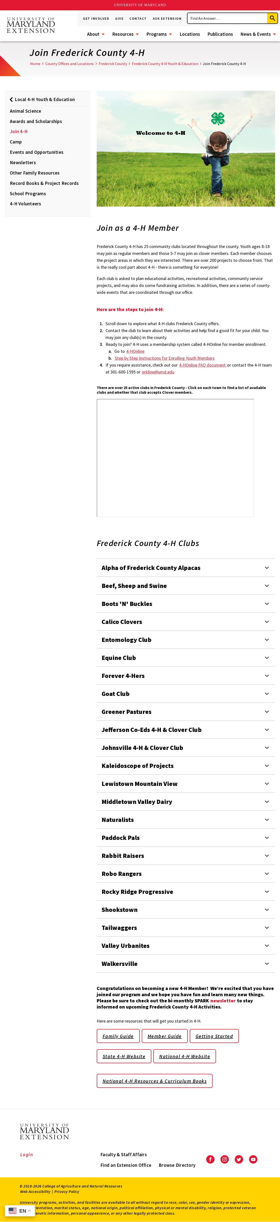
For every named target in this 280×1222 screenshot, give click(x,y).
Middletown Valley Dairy (137, 801)
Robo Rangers (122, 873)
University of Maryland (140, 5)
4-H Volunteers (25, 204)
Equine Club (119, 658)
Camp (16, 142)
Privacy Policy (66, 1191)
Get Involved (96, 18)
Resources (123, 34)
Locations (190, 34)
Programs (156, 34)
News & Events (255, 34)
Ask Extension (167, 18)
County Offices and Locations (69, 63)
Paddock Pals (121, 837)
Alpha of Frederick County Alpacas (151, 568)
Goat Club (116, 694)
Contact (138, 18)
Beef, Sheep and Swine (134, 586)
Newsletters (23, 162)
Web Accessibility (35, 1191)
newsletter (223, 1000)
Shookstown (120, 909)
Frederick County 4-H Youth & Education (165, 63)
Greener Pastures (127, 712)
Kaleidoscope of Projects (138, 766)
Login (26, 1154)
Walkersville (120, 963)
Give (119, 18)
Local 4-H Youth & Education (45, 99)
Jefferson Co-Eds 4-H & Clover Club (152, 730)
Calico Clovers (122, 622)
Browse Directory (177, 1165)
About (93, 34)
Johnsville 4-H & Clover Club (142, 748)
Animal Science (25, 111)
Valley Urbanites (126, 945)
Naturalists (118, 819)
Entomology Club (127, 640)
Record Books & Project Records (44, 183)
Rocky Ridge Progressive (137, 891)
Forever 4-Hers (123, 676)
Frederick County (113, 63)
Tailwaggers (119, 927)
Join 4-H (19, 131)
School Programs (28, 193)
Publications (220, 34)
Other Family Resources (35, 173)
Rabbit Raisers (123, 855)
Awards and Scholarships (36, 121)
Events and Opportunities (36, 152)
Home (35, 63)
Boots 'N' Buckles (127, 604)
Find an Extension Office (125, 1165)
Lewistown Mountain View (140, 783)
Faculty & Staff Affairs (123, 1154)
